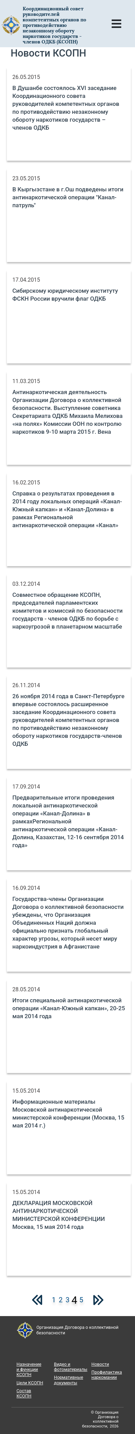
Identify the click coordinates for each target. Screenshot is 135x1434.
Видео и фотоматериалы (70, 1367)
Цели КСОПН (29, 1382)
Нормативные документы (68, 1380)
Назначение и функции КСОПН (28, 1369)
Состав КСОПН (23, 1393)
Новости (100, 1364)
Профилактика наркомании (106, 1375)
